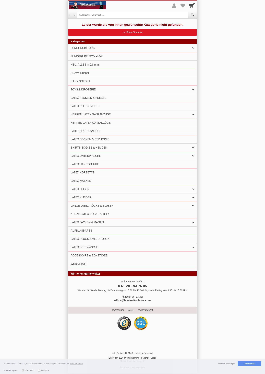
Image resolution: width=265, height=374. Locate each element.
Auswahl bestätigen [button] (226, 364)
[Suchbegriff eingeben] (132, 15)
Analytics (45, 370)
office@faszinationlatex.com (132, 300)
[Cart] (192, 6)
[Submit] (192, 15)
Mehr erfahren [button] (76, 363)
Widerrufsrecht (145, 310)
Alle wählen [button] (250, 364)
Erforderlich (30, 370)
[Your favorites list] (182, 6)
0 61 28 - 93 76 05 (132, 286)
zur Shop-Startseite (132, 32)
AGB (130, 310)
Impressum (118, 310)
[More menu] (174, 6)
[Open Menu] (72, 15)
